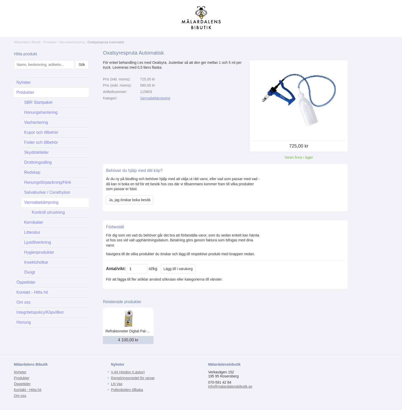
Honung (23, 322)
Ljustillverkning (37, 242)
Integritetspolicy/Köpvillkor (40, 312)
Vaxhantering (36, 122)
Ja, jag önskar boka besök (129, 200)
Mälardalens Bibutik (27, 42)
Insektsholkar (36, 262)
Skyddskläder (36, 152)
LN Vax (117, 384)
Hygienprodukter (39, 252)
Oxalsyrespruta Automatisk (105, 42)
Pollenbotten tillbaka (127, 390)
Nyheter (23, 82)
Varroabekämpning (72, 42)
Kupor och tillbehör (41, 132)
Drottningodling (38, 162)
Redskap (32, 172)
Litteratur (32, 232)
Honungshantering (41, 112)
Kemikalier (33, 222)
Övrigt (29, 272)
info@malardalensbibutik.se (230, 386)
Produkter (50, 42)
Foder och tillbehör (41, 142)
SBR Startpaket (38, 102)
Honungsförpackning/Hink (47, 182)
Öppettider (26, 282)
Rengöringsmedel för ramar (133, 378)
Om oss (23, 302)
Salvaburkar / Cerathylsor (47, 192)
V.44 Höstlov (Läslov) (128, 372)
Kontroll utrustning (48, 212)
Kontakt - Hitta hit (32, 292)
